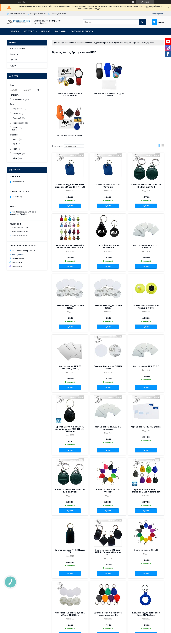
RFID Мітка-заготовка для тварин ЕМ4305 (146, 267)
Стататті (14, 54)
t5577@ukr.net (18, 254)
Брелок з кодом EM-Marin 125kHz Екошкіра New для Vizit (108, 512)
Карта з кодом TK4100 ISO (146, 326)
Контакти (60, 31)
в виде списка (163, 106)
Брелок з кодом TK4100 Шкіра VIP (70, 511)
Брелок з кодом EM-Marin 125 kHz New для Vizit (146, 146)
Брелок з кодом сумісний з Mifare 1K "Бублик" (146, 574)
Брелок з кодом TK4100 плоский (108, 450)
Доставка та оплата (82, 31)
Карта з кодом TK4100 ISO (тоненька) (146, 206)
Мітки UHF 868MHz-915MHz (146, 93)
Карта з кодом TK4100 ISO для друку (108, 388)
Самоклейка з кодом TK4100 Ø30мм (108, 267)
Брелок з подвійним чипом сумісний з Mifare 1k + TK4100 (70, 146)
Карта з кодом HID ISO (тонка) (146, 387)
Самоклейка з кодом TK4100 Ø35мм (108, 327)
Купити (70, 166)
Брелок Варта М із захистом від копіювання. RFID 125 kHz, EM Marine (70, 389)
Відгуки (13, 65)
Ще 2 (14, 130)
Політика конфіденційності (102, 629)
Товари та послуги (66, 43)
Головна (14, 31)
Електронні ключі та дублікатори (92, 43)
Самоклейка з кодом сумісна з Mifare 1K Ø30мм (70, 574)
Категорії (29, 31)
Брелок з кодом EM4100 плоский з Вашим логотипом (146, 450)
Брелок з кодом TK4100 (146, 510)
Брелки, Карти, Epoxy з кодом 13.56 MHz (108, 94)
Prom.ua (98, 627)
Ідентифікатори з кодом (119, 43)
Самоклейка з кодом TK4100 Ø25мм (70, 267)
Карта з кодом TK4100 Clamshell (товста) (70, 327)
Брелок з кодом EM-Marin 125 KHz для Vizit (70, 450)
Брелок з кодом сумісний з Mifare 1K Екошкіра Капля (70, 206)
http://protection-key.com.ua (23, 250)
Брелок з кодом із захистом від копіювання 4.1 (108, 574)
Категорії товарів (17, 48)
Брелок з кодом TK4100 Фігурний (108, 146)
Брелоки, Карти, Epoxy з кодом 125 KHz (70, 94)
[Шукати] (142, 22)
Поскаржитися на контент (80, 629)
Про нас (45, 31)
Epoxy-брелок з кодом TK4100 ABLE (108, 206)
